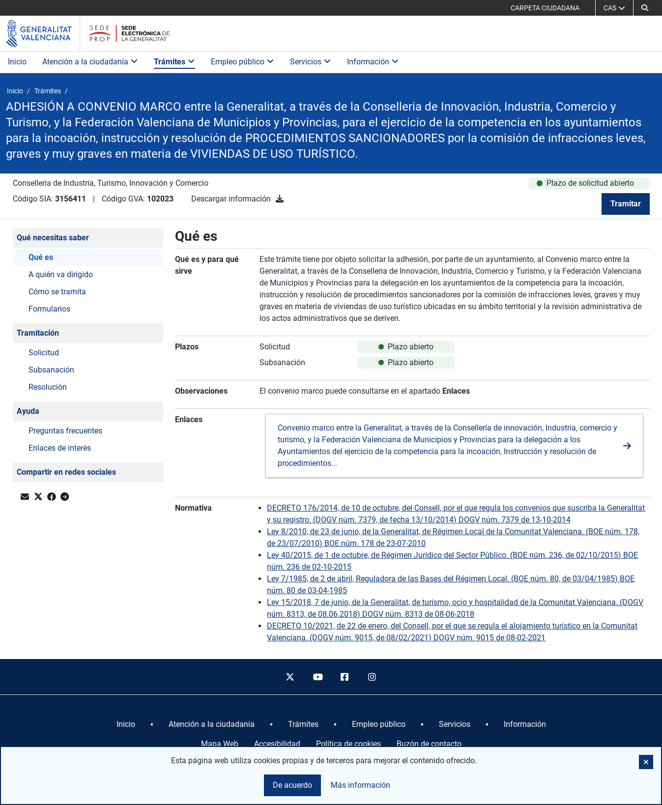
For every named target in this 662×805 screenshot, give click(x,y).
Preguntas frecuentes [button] (65, 430)
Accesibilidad (277, 743)
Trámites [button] (174, 61)
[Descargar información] (280, 198)
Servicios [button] (310, 61)
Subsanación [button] (51, 369)
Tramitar (625, 203)
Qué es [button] (41, 257)
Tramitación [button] (38, 333)
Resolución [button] (48, 387)
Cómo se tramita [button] (57, 291)
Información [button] (373, 61)
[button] (644, 7)
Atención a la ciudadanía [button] (90, 61)
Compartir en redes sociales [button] (66, 472)
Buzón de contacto (429, 743)
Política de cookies (348, 743)
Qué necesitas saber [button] (53, 237)
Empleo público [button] (242, 61)
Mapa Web (219, 743)
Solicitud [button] (44, 352)
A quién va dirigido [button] (61, 274)
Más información (360, 785)
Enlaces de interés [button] (60, 448)
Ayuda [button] (28, 411)
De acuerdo (292, 785)
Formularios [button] (49, 309)
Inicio (17, 61)
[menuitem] (126, 724)
